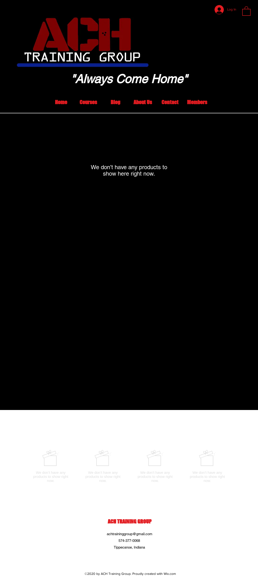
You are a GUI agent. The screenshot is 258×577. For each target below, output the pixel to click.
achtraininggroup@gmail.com (129, 534)
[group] (129, 466)
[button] (246, 11)
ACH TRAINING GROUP (129, 521)
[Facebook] (132, 558)
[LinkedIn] (125, 558)
